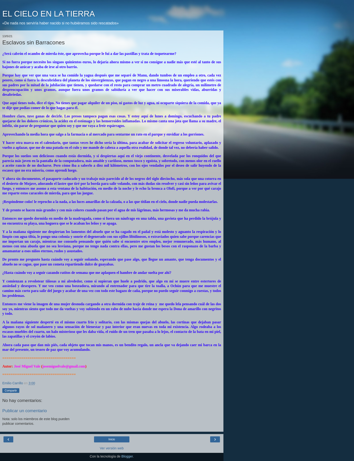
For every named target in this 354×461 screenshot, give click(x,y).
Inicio (111, 439)
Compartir (11, 390)
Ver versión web (112, 448)
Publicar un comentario (24, 410)
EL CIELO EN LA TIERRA (48, 13)
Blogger (127, 456)
